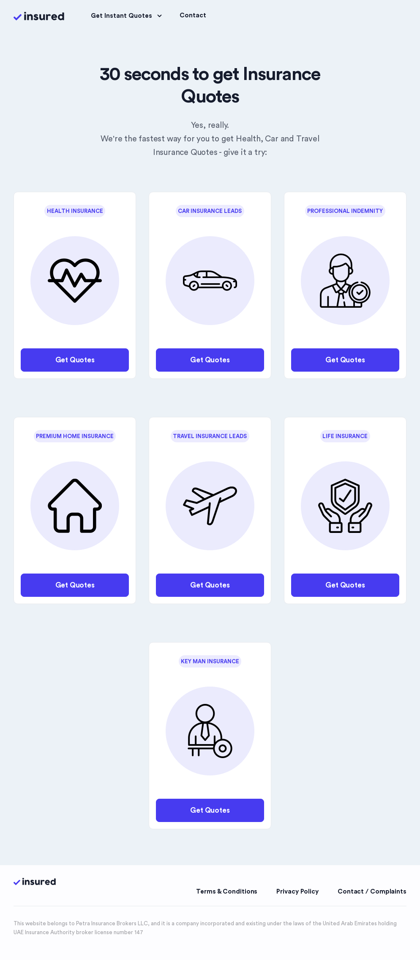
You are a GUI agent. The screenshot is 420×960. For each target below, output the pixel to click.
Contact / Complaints (372, 891)
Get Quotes (75, 360)
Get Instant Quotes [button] (127, 16)
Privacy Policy (297, 891)
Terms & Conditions (226, 891)
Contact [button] (193, 15)
